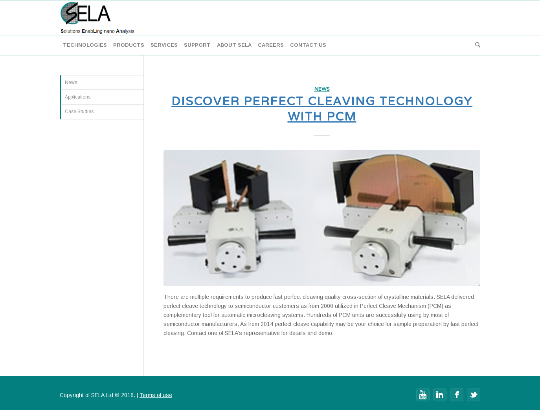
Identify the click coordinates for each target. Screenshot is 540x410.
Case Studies (79, 111)
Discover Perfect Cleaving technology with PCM (321, 109)
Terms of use (156, 395)
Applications (77, 97)
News (322, 89)
